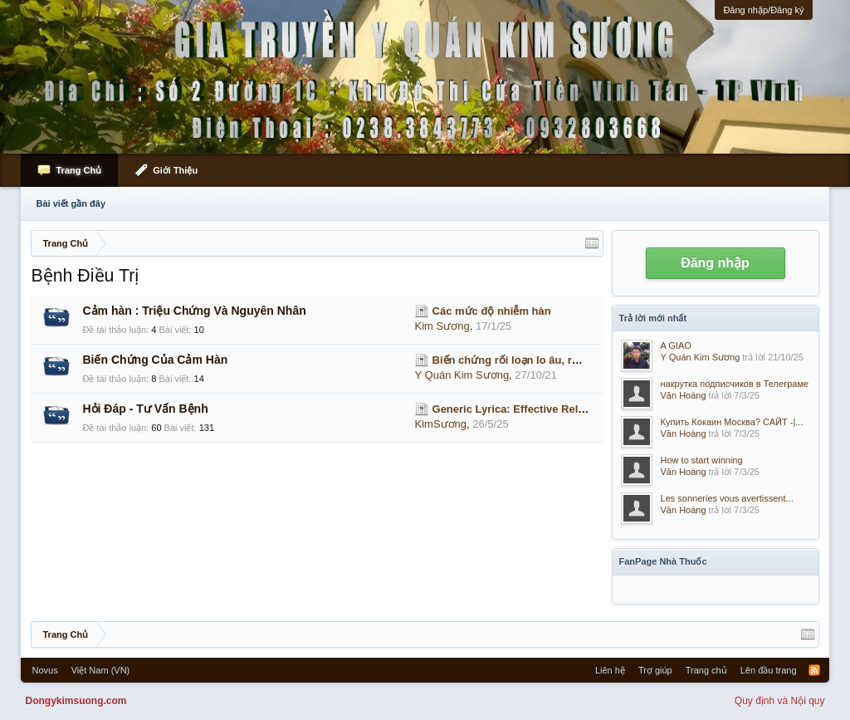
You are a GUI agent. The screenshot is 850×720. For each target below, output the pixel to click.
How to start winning (702, 460)
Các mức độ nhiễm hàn (491, 311)
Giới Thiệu (175, 170)
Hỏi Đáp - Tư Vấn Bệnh (145, 408)
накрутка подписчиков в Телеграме (735, 384)
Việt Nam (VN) (100, 670)
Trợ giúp (655, 670)
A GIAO (676, 345)
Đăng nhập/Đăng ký (763, 10)
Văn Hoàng (683, 395)
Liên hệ (610, 670)
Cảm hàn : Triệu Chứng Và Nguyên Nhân (193, 310)
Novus (44, 670)
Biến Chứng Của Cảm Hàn (154, 359)
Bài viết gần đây (70, 203)
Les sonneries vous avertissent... (727, 498)
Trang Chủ (78, 170)
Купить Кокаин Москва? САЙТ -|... (732, 422)
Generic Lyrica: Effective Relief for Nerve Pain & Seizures (578, 409)
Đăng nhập (715, 263)
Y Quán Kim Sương (462, 375)
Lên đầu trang (768, 670)
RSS (814, 670)
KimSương (441, 424)
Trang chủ (706, 670)
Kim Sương (442, 326)
